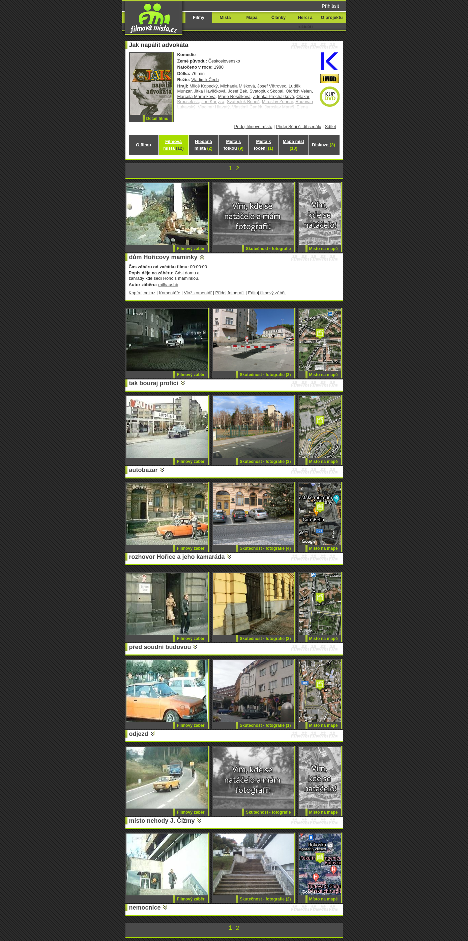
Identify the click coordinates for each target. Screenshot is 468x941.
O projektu (332, 17)
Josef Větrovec (271, 86)
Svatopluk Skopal (266, 91)
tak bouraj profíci (153, 383)
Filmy (198, 17)
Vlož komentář (198, 292)
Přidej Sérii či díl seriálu (298, 126)
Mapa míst (293, 145)
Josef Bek (237, 91)
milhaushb (168, 284)
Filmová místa (173, 145)
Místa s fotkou (233, 145)
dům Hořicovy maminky (163, 257)
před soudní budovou (160, 647)
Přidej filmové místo (253, 126)
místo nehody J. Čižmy (162, 820)
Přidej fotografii (229, 292)
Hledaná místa (203, 145)
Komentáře (169, 292)
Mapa (251, 17)
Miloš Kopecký (203, 86)
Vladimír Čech (204, 79)
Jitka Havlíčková (210, 91)
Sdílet (330, 126)
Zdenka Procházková (273, 96)
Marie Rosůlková (234, 96)
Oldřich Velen (299, 91)
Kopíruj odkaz (142, 292)
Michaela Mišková (237, 86)
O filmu (143, 144)
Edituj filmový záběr (267, 292)
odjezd (138, 733)
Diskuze (323, 144)
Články (278, 17)
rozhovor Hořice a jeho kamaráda (177, 556)
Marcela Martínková (196, 96)
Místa (225, 17)
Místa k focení (263, 145)
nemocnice (145, 907)
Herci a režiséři (305, 22)
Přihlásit (330, 6)
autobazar (143, 470)
